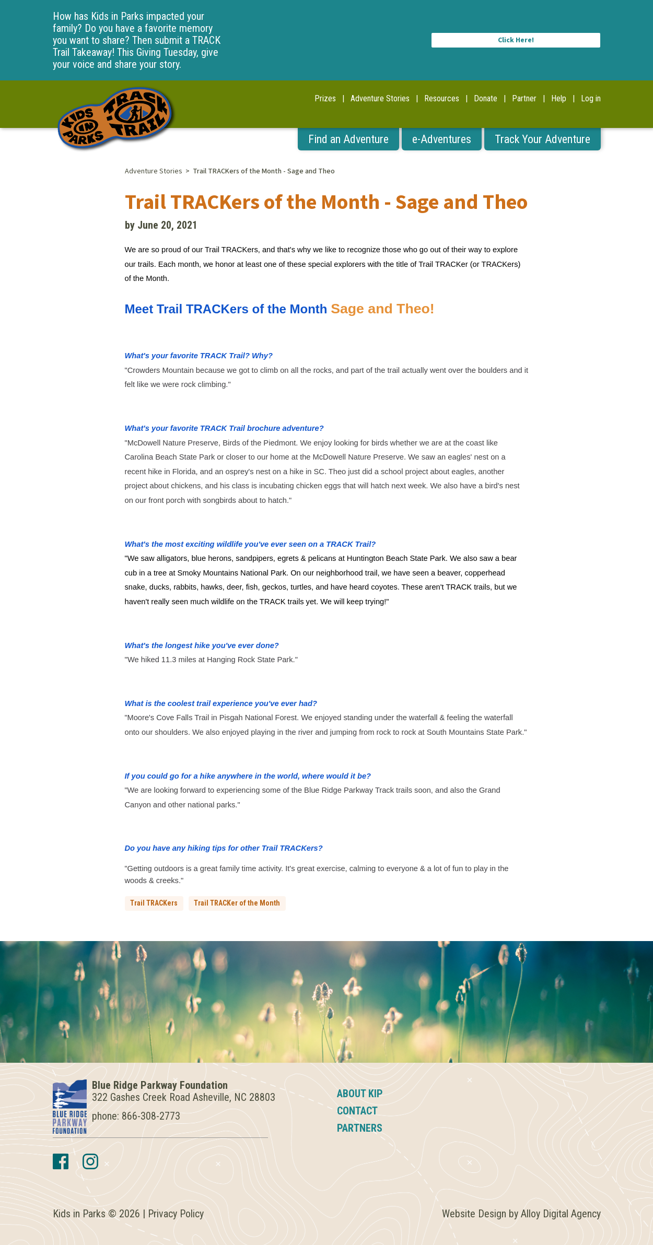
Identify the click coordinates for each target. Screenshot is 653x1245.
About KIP (360, 1093)
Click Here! (516, 40)
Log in (591, 98)
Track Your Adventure (542, 139)
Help (558, 98)
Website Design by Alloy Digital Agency (521, 1213)
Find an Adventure (348, 139)
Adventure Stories (380, 98)
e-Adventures (441, 139)
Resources (441, 98)
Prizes (325, 98)
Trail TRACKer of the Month (237, 903)
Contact (357, 1111)
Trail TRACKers (154, 903)
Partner (524, 98)
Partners (359, 1128)
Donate (485, 98)
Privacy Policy (176, 1213)
